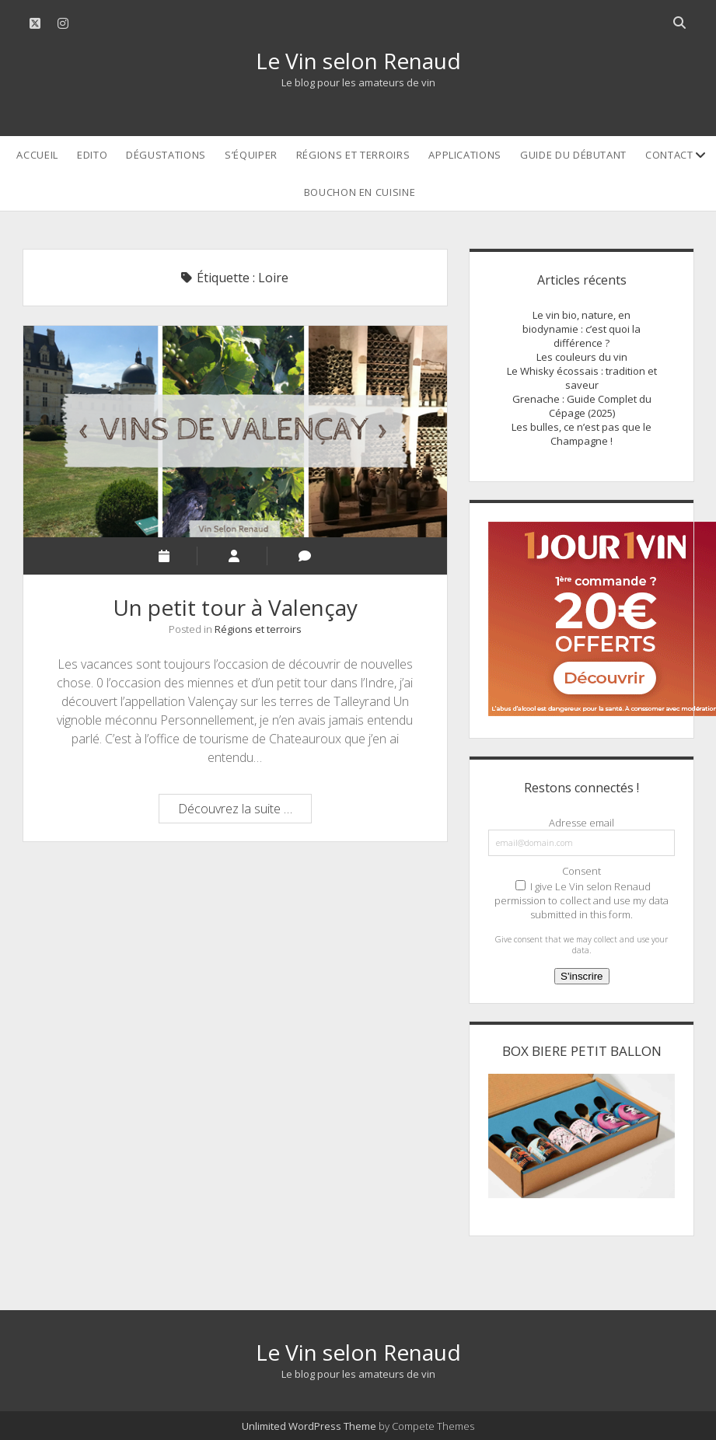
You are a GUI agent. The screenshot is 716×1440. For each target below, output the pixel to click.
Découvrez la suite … (244, 811)
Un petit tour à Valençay (235, 431)
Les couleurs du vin (581, 357)
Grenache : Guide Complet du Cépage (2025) (581, 406)
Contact (669, 155)
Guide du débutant (573, 155)
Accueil (37, 155)
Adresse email (581, 823)
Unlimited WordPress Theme (309, 1426)
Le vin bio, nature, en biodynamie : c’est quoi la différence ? (581, 329)
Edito (92, 155)
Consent (581, 871)
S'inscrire (581, 976)
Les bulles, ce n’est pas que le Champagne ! (581, 434)
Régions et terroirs (353, 155)
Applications (464, 155)
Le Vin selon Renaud (358, 60)
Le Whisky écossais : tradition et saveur (582, 378)
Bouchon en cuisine (360, 192)
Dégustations (166, 155)
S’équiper (251, 155)
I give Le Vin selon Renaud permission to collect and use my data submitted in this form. (581, 900)
